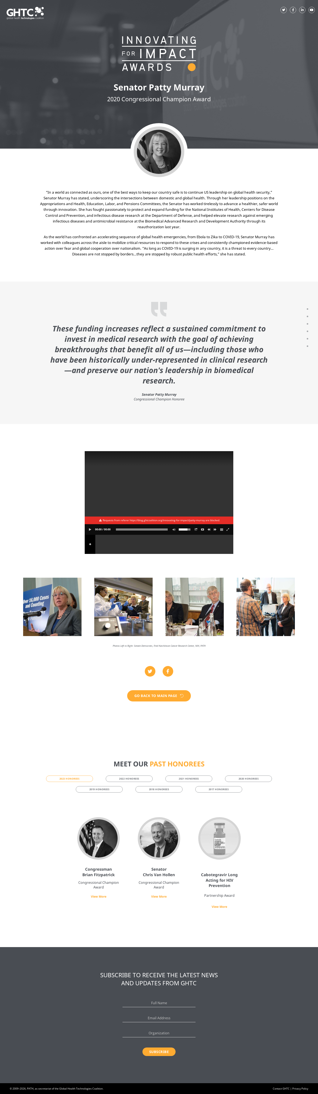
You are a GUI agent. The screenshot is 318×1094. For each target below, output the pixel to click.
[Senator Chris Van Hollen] (159, 838)
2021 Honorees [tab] (189, 778)
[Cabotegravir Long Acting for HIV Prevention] (219, 838)
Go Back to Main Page (159, 695)
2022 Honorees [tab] (129, 778)
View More (98, 896)
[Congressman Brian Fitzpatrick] (98, 838)
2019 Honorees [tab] (99, 789)
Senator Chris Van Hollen (159, 871)
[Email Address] (159, 1018)
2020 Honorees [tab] (249, 778)
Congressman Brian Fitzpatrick (98, 871)
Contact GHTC (281, 1088)
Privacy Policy (300, 1088)
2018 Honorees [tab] (159, 789)
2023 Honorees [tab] (69, 778)
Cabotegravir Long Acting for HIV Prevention (219, 880)
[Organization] (159, 1033)
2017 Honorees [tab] (219, 789)
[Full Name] (159, 1003)
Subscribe (159, 1051)
